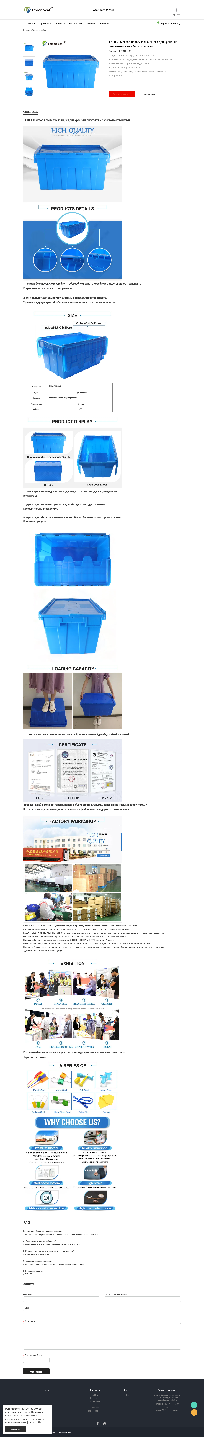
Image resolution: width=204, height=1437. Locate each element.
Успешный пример (76, 23)
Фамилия (27, 1294)
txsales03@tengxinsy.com (167, 1410)
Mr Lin (194, 1405)
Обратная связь (106, 23)
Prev (29, 38)
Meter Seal (95, 1408)
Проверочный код (32, 1355)
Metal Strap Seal (95, 1411)
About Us (61, 23)
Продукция (46, 23)
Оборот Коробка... (40, 30)
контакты (149, 94)
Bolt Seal (95, 1395)
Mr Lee (194, 1412)
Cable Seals (95, 1401)
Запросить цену (121, 94)
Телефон (27, 1308)
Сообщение (29, 1321)
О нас (128, 1395)
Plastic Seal (95, 1398)
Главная (30, 23)
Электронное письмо (116, 1294)
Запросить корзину (169, 23)
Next (29, 101)
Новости (91, 23)
